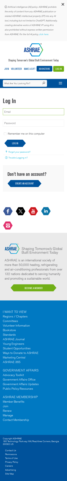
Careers (9, 465)
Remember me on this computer (26, 133)
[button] (62, 5)
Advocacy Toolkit (13, 375)
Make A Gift (29, 68)
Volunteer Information (16, 325)
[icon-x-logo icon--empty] (21, 211)
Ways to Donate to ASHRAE (20, 353)
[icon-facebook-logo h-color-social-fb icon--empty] (8, 211)
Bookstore (44, 68)
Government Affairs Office (19, 379)
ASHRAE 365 (12, 362)
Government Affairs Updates (21, 384)
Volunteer (16, 68)
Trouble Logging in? (18, 157)
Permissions (11, 454)
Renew (7, 410)
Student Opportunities (17, 348)
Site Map (9, 473)
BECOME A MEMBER (34, 288)
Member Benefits (13, 401)
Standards (9, 334)
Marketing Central (14, 357)
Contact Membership (16, 420)
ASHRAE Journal (14, 339)
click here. (44, 34)
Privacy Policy (11, 461)
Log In (59, 68)
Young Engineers (13, 343)
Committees (10, 321)
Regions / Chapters (15, 316)
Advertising (10, 469)
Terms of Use (11, 458)
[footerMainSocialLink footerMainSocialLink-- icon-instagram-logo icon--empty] (8, 226)
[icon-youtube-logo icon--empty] (33, 211)
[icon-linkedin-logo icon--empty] (46, 211)
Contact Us (10, 450)
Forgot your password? (19, 151)
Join (6, 68)
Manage (8, 415)
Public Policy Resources (18, 388)
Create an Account (24, 183)
